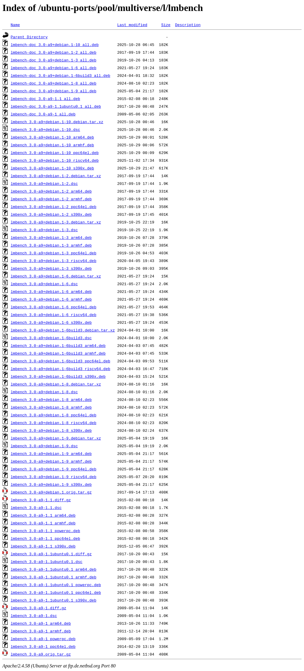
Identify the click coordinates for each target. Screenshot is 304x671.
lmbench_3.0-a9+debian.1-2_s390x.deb (51, 214)
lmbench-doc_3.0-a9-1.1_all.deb (45, 98)
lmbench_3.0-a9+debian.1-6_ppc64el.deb (53, 307)
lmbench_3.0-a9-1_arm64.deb (41, 623)
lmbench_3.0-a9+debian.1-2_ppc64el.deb (53, 206)
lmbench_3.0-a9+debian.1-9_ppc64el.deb (53, 469)
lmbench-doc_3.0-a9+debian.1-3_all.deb (53, 60)
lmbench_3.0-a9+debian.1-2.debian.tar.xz (56, 175)
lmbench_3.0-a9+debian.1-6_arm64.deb (51, 291)
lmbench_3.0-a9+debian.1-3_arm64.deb (51, 237)
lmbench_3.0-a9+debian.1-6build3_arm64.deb (58, 345)
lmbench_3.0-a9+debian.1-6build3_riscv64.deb (60, 368)
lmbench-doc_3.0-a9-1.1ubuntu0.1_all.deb (56, 106)
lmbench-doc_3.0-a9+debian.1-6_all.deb (53, 67)
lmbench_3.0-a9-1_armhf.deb (41, 631)
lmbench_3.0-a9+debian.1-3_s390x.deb (51, 268)
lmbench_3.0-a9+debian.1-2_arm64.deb (51, 191)
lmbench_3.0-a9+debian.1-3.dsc (44, 229)
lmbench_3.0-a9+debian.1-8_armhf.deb (51, 407)
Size (165, 24)
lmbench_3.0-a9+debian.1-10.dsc (45, 129)
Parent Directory (29, 36)
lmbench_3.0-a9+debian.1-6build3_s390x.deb (58, 376)
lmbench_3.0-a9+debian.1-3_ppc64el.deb (53, 253)
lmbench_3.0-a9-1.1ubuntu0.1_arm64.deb (53, 569)
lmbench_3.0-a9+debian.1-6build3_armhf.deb (58, 353)
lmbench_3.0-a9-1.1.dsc (36, 507)
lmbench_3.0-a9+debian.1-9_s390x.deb (51, 484)
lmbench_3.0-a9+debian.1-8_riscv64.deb (53, 422)
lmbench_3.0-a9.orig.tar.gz (41, 654)
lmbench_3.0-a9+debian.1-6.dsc (44, 283)
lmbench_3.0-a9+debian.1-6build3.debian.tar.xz (63, 330)
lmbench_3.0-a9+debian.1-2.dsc (44, 183)
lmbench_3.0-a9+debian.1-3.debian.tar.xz (56, 222)
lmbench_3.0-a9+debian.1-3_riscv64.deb (53, 260)
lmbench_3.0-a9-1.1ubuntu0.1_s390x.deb (53, 600)
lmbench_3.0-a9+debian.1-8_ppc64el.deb (53, 415)
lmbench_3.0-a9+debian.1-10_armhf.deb (52, 144)
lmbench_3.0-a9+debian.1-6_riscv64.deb (53, 314)
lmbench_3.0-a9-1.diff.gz (38, 607)
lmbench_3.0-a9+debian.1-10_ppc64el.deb (55, 152)
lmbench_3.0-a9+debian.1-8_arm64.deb (51, 399)
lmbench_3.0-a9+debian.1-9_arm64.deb (51, 453)
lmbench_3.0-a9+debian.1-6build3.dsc (51, 337)
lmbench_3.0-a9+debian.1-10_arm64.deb (52, 137)
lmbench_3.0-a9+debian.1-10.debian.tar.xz (57, 121)
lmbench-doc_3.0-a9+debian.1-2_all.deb (53, 52)
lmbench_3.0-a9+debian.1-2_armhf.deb (51, 199)
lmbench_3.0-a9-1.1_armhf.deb (43, 523)
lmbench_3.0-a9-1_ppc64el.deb (43, 646)
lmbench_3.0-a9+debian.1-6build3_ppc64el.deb (60, 361)
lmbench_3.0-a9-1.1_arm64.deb (43, 515)
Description (188, 24)
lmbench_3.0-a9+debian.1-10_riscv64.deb (55, 160)
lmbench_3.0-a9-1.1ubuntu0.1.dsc (47, 561)
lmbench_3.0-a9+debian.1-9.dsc (44, 445)
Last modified (132, 24)
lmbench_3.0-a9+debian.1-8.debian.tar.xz (56, 384)
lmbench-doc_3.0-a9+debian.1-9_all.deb (53, 90)
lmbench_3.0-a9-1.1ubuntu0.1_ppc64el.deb (56, 592)
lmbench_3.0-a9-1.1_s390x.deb (43, 546)
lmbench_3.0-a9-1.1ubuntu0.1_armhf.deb (53, 577)
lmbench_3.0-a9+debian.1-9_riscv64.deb (53, 476)
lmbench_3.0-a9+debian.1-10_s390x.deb (52, 168)
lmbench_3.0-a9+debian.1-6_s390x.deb (51, 322)
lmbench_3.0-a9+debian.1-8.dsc (44, 391)
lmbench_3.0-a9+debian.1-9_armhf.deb (51, 461)
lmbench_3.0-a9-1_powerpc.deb (43, 638)
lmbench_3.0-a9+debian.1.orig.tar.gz (51, 492)
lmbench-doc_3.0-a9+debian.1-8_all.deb (53, 83)
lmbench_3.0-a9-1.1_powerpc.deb (45, 530)
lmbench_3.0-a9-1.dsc (34, 615)
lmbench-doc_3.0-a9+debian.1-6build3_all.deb (60, 75)
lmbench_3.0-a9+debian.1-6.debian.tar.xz (56, 276)
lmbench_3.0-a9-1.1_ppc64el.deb (45, 538)
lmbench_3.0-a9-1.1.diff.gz (41, 499)
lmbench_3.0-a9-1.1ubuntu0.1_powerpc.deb (56, 584)
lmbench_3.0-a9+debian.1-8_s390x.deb (51, 430)
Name (15, 24)
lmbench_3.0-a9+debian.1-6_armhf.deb (51, 299)
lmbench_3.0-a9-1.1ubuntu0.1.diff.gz (51, 553)
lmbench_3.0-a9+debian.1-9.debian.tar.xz (56, 438)
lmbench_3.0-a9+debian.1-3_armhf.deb (51, 245)
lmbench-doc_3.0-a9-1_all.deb (43, 114)
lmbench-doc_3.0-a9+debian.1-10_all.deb (55, 44)
